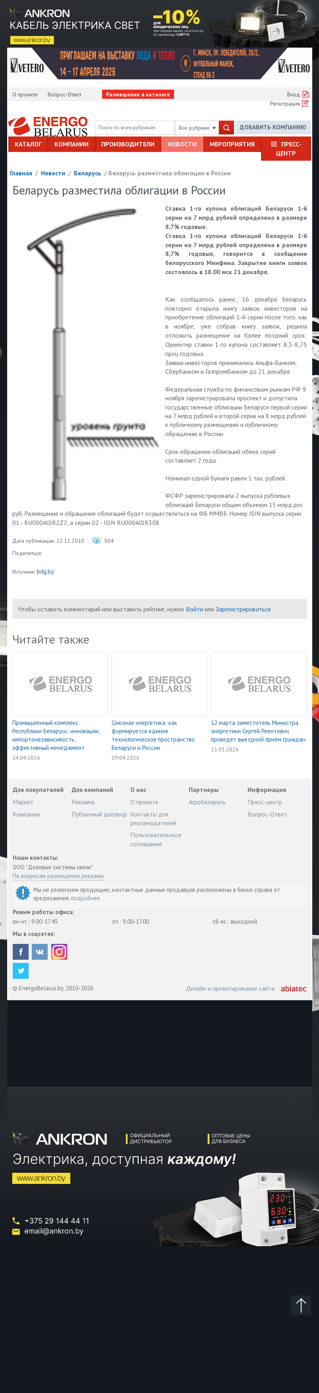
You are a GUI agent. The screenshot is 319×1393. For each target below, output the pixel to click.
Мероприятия (232, 144)
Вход (293, 94)
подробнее (85, 898)
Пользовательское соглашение (156, 839)
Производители (128, 144)
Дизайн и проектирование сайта (230, 988)
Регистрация (285, 103)
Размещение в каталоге (138, 94)
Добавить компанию (273, 127)
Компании (71, 144)
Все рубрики (197, 127)
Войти (194, 609)
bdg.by (45, 571)
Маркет (23, 802)
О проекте (25, 94)
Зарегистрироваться (243, 609)
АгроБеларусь (207, 802)
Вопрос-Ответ (64, 94)
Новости (182, 144)
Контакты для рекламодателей (153, 818)
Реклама (83, 802)
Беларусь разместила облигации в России (169, 173)
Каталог (28, 144)
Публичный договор (99, 814)
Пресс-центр (289, 148)
